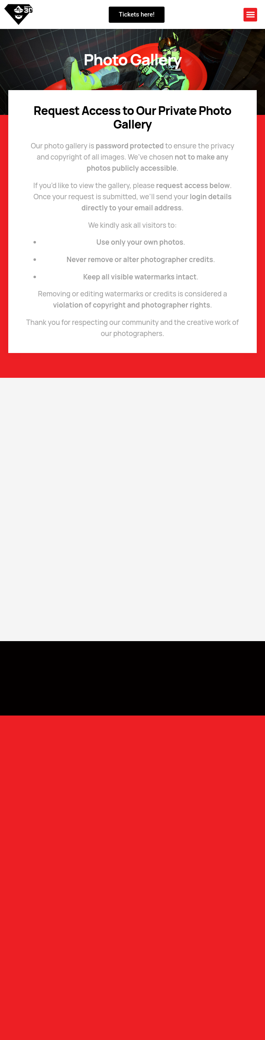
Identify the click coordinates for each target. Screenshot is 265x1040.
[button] (250, 14)
